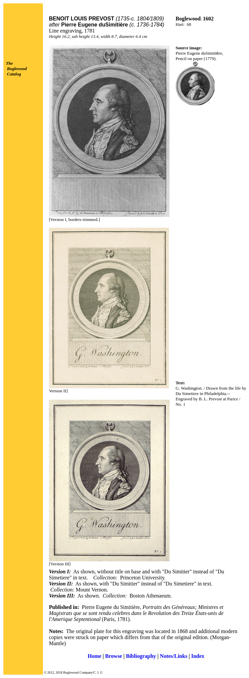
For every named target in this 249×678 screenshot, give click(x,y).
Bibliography (141, 656)
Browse (113, 656)
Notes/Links (173, 656)
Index (197, 656)
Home (94, 656)
